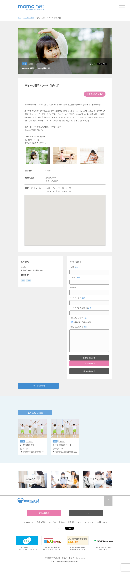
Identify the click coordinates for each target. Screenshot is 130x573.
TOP (19, 18)
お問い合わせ (102, 522)
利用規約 (71, 522)
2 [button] (68, 166)
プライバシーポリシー (86, 522)
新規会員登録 (44, 513)
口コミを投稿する (38, 385)
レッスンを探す (28, 18)
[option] (38, 155)
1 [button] (64, 166)
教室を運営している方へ (46, 522)
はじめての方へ (28, 522)
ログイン (86, 513)
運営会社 (62, 522)
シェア (92, 64)
